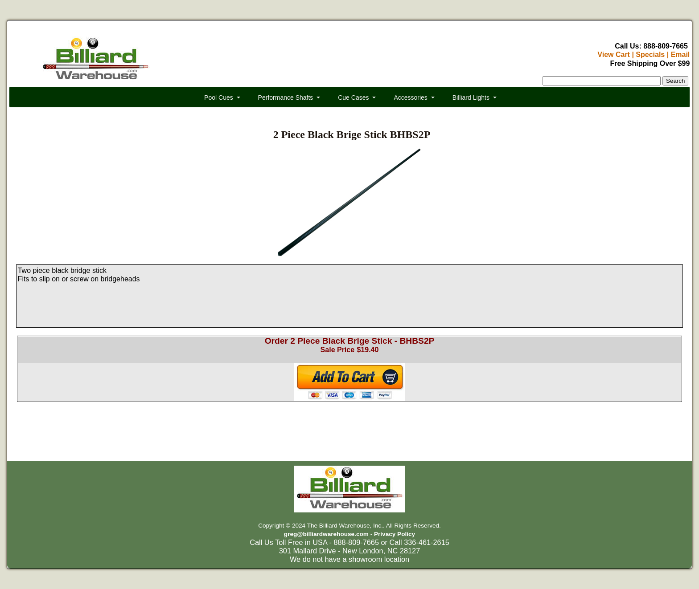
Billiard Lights (470, 97)
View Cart (613, 54)
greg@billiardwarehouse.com (326, 534)
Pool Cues (218, 97)
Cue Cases (353, 97)
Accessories (410, 97)
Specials (650, 54)
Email (680, 54)
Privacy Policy (394, 534)
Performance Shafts (285, 97)
